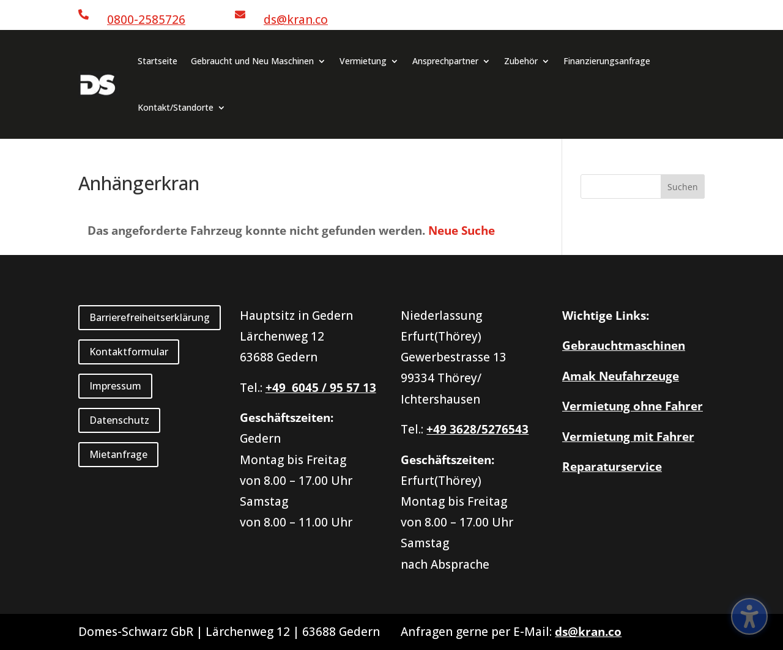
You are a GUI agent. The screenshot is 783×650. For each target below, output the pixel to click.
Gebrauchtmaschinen (623, 345)
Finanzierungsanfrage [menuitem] (606, 61)
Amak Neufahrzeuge (620, 376)
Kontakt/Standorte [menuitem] (175, 107)
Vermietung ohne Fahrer (632, 406)
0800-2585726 (146, 20)
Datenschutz (119, 420)
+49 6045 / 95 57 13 (320, 388)
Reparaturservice (612, 467)
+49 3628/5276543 (477, 429)
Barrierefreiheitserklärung (149, 317)
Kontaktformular (128, 351)
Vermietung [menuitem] (363, 61)
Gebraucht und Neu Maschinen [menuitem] (252, 61)
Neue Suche (461, 230)
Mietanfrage (118, 454)
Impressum (115, 386)
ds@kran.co (296, 20)
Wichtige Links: (605, 315)
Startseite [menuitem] (157, 61)
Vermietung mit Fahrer (628, 437)
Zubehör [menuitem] (521, 61)
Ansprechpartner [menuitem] (445, 61)
